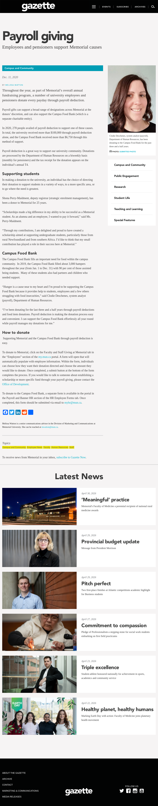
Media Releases (11, 796)
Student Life (122, 198)
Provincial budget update (110, 541)
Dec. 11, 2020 (10, 77)
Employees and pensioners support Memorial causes (52, 47)
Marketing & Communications (20, 791)
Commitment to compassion (113, 625)
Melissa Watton (14, 85)
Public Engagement (126, 176)
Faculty (47, 447)
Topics (6, 443)
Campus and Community (14, 447)
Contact (7, 785)
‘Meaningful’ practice (105, 499)
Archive (7, 779)
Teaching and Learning (128, 209)
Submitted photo (128, 152)
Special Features (124, 220)
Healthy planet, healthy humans (117, 709)
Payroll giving (37, 36)
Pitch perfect (96, 583)
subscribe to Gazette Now (70, 457)
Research (120, 186)
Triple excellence (100, 667)
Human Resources (59, 447)
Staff (72, 447)
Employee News (34, 447)
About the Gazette (14, 773)
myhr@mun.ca (72, 402)
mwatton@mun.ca (50, 427)
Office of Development (15, 384)
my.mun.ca (44, 356)
